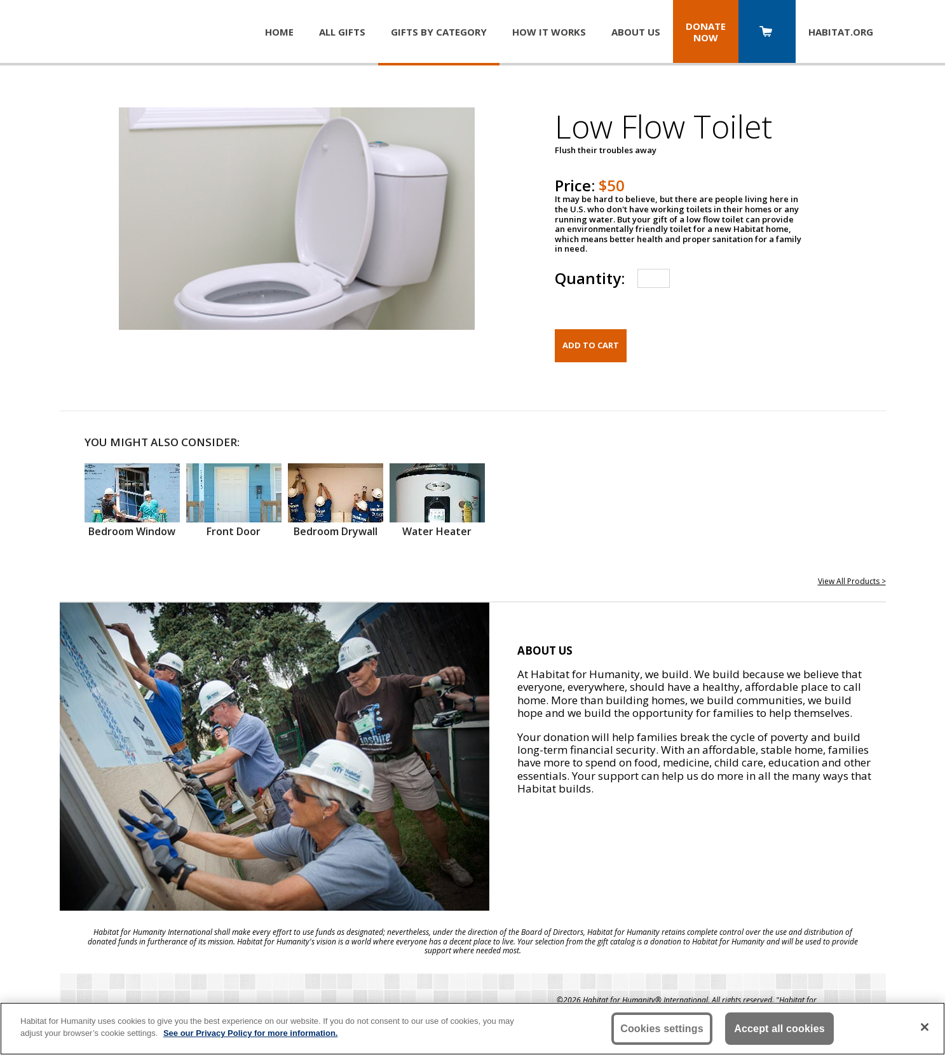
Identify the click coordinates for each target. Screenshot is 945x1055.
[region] (472, 1028)
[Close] (925, 1027)
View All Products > (852, 581)
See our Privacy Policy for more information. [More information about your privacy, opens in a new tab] (250, 1033)
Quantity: (590, 278)
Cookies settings (662, 1028)
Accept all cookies (779, 1028)
